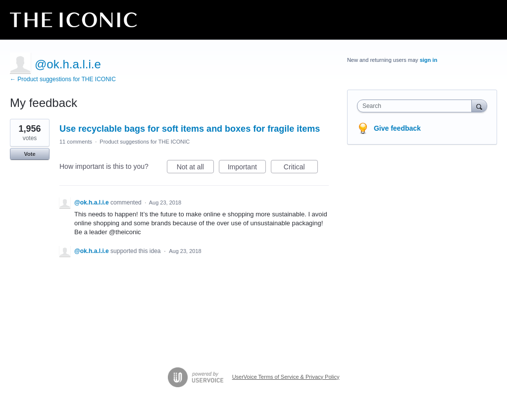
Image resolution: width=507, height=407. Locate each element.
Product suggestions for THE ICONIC (145, 142)
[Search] (479, 106)
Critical (301, 168)
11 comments (75, 142)
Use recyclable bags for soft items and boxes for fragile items (189, 129)
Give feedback (397, 128)
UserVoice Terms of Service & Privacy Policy (286, 377)
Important (247, 168)
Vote (29, 154)
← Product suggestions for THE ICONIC (63, 79)
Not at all (195, 168)
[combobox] (416, 105)
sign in (428, 60)
